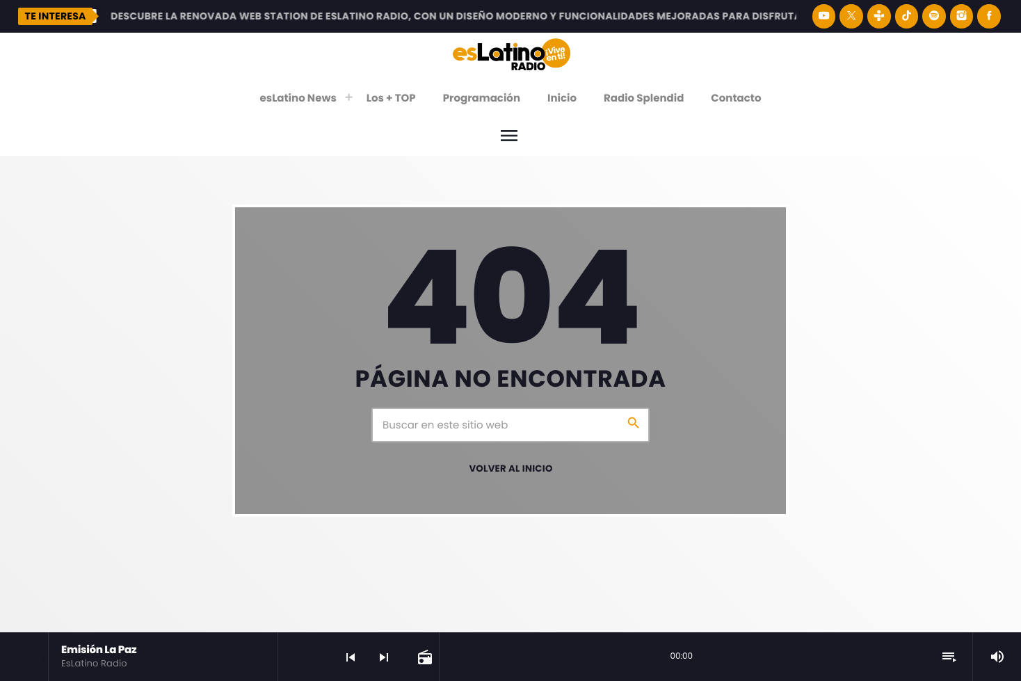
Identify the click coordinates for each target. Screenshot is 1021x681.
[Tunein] (879, 16)
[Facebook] (989, 16)
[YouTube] (824, 16)
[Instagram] (962, 16)
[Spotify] (934, 16)
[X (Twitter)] (851, 16)
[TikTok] (907, 16)
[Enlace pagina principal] (511, 54)
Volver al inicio (510, 468)
